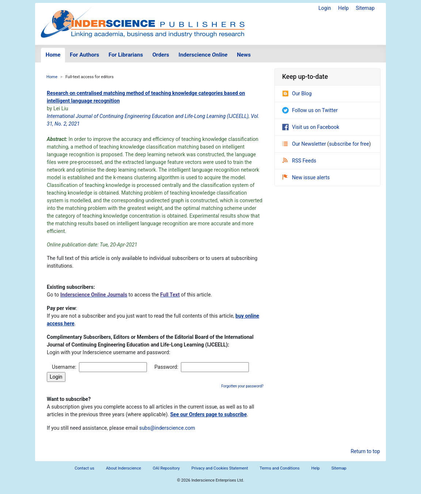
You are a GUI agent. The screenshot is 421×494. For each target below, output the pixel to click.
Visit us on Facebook (310, 127)
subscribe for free (349, 144)
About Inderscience (123, 468)
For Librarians (126, 54)
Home (53, 54)
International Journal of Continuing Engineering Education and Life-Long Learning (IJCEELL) (148, 116)
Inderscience (203, 54)
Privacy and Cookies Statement (219, 468)
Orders (160, 54)
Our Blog (297, 93)
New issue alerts (306, 177)
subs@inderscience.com (167, 428)
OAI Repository (166, 468)
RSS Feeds (299, 161)
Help (343, 8)
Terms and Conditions (280, 468)
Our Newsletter (304, 144)
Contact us (84, 468)
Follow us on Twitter (310, 110)
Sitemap (365, 8)
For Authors (84, 54)
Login (324, 8)
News (244, 54)
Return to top (365, 451)
